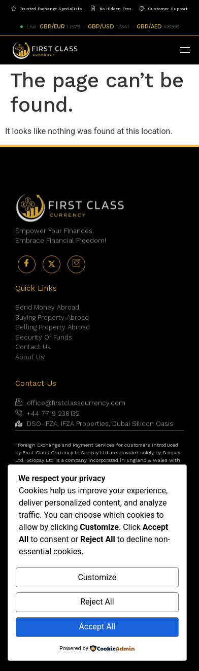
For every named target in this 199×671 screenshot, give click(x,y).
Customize (97, 577)
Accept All (97, 626)
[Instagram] (76, 275)
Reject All (97, 602)
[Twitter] (51, 275)
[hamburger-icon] (185, 50)
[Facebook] (27, 275)
